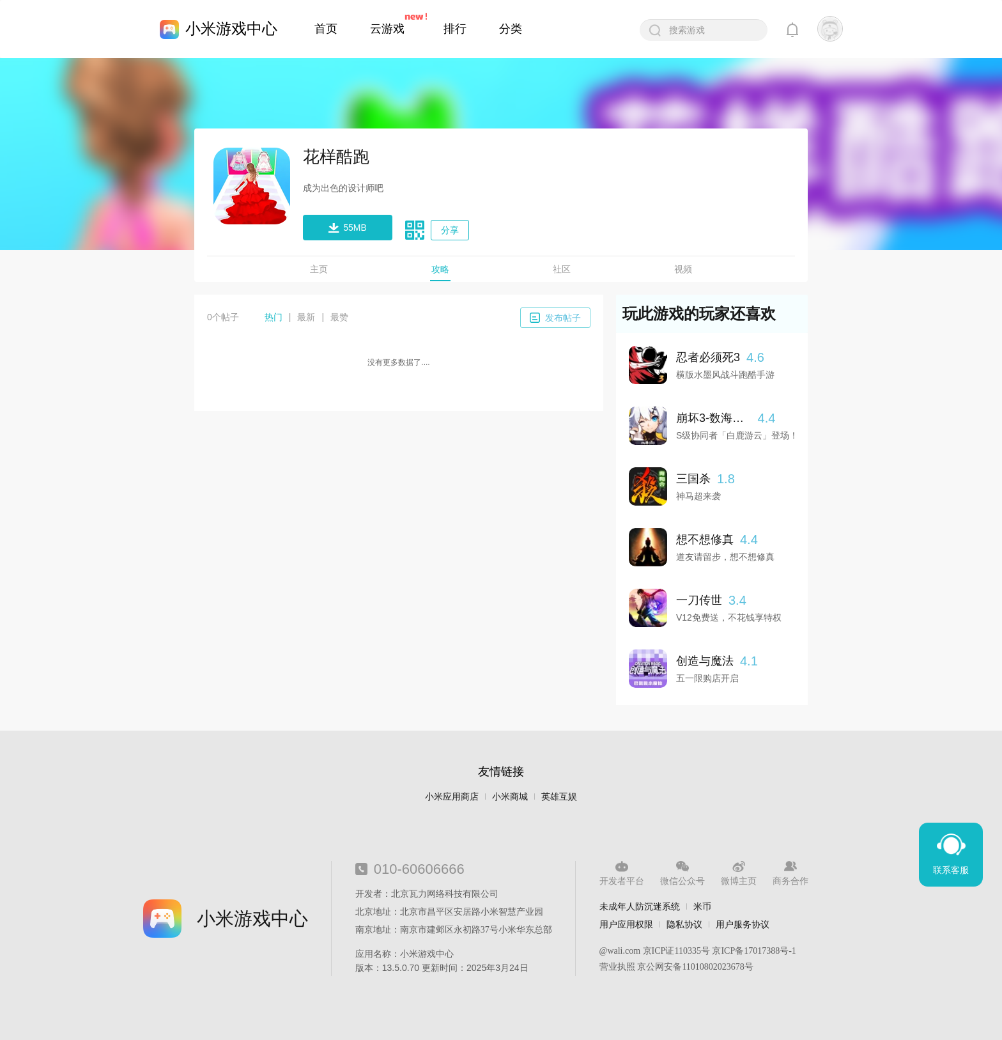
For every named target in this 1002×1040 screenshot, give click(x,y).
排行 (454, 28)
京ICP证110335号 (676, 951)
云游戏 (387, 28)
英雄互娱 (559, 797)
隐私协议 (684, 924)
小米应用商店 (452, 797)
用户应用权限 (626, 924)
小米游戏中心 (231, 28)
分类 (510, 28)
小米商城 (510, 797)
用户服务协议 (742, 924)
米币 (702, 906)
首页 (325, 28)
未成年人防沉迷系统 (639, 906)
